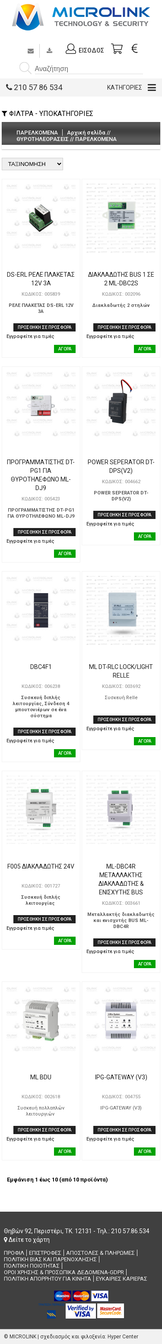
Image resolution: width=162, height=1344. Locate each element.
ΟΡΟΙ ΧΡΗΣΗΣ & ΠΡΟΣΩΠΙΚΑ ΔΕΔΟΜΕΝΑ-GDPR (64, 1272)
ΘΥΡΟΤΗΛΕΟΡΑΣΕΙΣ (42, 139)
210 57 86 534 (34, 87)
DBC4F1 (41, 666)
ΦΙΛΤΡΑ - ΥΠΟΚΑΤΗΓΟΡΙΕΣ (47, 113)
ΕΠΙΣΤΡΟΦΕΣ (45, 1253)
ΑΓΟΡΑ (64, 349)
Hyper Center (123, 1337)
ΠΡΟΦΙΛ (14, 1253)
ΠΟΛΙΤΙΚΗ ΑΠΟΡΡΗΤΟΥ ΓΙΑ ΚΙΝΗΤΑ (47, 1278)
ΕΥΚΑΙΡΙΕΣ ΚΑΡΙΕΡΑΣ (121, 1278)
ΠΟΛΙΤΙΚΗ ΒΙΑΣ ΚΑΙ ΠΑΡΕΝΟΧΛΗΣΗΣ (50, 1259)
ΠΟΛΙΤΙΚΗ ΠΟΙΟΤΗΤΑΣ (32, 1266)
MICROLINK (23, 1337)
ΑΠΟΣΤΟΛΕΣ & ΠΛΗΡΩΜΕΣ (100, 1253)
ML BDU (40, 1077)
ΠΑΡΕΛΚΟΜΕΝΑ (96, 139)
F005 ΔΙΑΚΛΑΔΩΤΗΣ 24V (40, 866)
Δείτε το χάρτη (27, 1239)
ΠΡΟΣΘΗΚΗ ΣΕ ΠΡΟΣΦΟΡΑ (44, 327)
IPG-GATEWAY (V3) (121, 1077)
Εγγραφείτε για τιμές (30, 336)
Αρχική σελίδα (86, 132)
